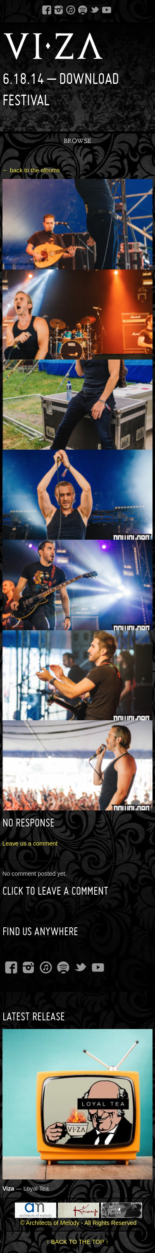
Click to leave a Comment (55, 890)
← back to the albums (31, 170)
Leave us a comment (30, 843)
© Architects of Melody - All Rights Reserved (78, 1223)
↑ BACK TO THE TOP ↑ (77, 1242)
